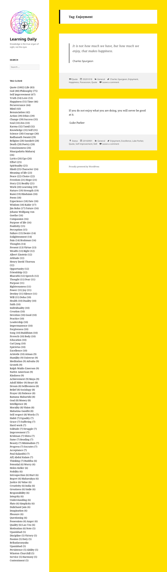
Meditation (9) (18, 361)
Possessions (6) (18, 521)
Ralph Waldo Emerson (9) (24, 368)
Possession (85, 82)
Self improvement (84, 143)
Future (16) (32, 208)
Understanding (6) (20, 500)
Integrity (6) (17, 496)
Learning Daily (23, 38)
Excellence (126, 140)
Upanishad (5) (18, 532)
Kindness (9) (17, 375)
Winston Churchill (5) (22, 553)
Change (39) (17, 119)
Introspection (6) (19, 475)
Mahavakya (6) (30, 478)
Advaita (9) (32, 361)
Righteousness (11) (20, 286)
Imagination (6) (18, 510)
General (101, 79)
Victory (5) (31, 535)
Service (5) (16, 556)
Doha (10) (25, 297)
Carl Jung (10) (18, 343)
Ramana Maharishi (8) (22, 396)
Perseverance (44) (20, 105)
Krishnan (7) (17, 436)
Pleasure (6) (16, 514)
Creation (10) (17, 311)
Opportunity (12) (19, 268)
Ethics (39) (29, 115)
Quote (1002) (17, 87)
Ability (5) (32, 549)
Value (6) (27, 482)
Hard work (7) (18, 425)
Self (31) (33, 130)
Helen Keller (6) (19, 468)
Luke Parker (137, 140)
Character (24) (30, 169)
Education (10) (18, 339)
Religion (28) (17, 140)
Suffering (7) (28, 421)
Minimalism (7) (30, 443)
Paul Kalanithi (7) (20, 453)
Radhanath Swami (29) (23, 137)
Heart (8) (32, 382)
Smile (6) (30, 489)
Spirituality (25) (19, 165)
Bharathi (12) (17, 275)
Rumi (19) (15, 194)
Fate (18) (33, 201)
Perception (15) (18, 229)
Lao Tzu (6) (28, 524)
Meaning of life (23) (21, 172)
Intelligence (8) (18, 403)
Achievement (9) (19, 379)
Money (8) (25, 400)
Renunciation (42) (20, 112)
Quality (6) (16, 524)
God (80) (14, 90)
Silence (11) (30, 293)
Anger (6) (32, 521)
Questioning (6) (18, 517)
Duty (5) (27, 539)
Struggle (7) (30, 428)
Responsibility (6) (19, 492)
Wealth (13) (16, 251)
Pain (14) (15, 240)
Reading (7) (26, 439)
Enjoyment (133, 79)
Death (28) (16, 144)
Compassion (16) (19, 219)
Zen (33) (25, 122)
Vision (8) (29, 407)
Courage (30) (31, 133)
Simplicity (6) (27, 503)
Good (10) (31, 315)
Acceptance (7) (18, 450)
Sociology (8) (28, 389)
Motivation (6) (18, 528)
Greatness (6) (17, 489)
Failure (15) (16, 233)
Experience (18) (19, 201)
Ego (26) (27, 158)
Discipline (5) (17, 535)
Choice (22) (28, 176)
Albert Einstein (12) (21, 254)
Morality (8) (16, 407)
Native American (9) (21, 371)
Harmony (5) (30, 556)
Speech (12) (32, 275)
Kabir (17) (30, 204)
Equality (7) (27, 418)
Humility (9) (16, 357)
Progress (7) (16, 446)
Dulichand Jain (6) (20, 507)
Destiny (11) (16, 293)
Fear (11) (30, 279)
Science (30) (17, 133)
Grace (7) (15, 421)
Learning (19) (29, 187)
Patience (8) (28, 393)
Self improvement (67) (22, 94)
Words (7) (33, 414)
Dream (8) (15, 386)
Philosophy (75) (28, 90)
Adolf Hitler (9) (18, 382)
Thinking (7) (17, 460)
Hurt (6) (33, 475)
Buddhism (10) (29, 332)
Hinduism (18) (29, 194)
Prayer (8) (15, 393)
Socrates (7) (30, 446)
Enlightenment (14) (21, 236)
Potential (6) (17, 464)
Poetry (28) (28, 144)
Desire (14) (29, 233)
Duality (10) (29, 300)
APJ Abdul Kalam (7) (21, 457)
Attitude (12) (17, 258)
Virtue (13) (30, 247)
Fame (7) (15, 439)
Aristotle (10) (17, 354)
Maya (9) (34, 379)
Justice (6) (15, 482)
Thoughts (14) (18, 243)
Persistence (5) (18, 549)
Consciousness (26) (20, 147)
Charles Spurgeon (118, 79)
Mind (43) (15, 108)
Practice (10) (17, 318)
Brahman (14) (28, 240)
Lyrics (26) (16, 158)
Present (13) (17, 247)
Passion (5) (16, 539)
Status (75, 140)
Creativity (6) (17, 485)
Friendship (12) (18, 272)
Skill (95, 143)
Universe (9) (31, 357)
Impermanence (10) (21, 325)
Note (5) (30, 528)
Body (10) (30, 336)
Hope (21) (31, 179)
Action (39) (16, 115)
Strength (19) (31, 190)
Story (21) (15, 183)
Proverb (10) (17, 336)
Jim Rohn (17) (17, 208)
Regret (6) (15, 478)
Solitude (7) (16, 428)
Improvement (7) (19, 432)
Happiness (74, 82)
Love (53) (27, 98)
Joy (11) (27, 290)
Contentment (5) (19, 560)
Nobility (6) (16, 471)
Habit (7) (15, 418)
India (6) (30, 485)
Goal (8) (14, 400)
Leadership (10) (19, 322)
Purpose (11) (17, 283)
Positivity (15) (17, 226)
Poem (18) (15, 197)
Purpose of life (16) (20, 222)
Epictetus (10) (17, 347)
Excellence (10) (18, 350)
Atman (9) (30, 354)
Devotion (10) (17, 315)
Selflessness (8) (30, 386)
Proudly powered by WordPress (84, 166)
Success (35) (31, 119)
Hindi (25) (15, 169)
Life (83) (29, 87)
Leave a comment (110, 82)
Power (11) (16, 290)
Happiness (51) (18, 101)
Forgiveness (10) (19, 329)
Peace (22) (16, 176)
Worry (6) (29, 464)
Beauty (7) (16, 443)
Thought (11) (17, 279)
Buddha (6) (30, 460)
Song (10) (15, 332)
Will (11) (14, 297)
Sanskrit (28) (32, 140)
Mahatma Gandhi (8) (21, 411)
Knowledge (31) (19, 130)
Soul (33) (15, 122)
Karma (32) (16, 126)
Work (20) (15, 187)
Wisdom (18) (17, 204)
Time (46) (32, 101)
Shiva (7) (30, 436)
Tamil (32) (29, 126)
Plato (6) (14, 503)
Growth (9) (16, 364)
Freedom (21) (17, 179)
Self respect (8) (18, 414)
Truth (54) (16, 98)
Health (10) (16, 300)
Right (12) (29, 251)
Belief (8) (15, 389)
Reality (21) (28, 183)
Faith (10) (15, 304)
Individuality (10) (20, 307)
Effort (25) (16, 162)
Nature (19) (16, 190)
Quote (75, 79)
